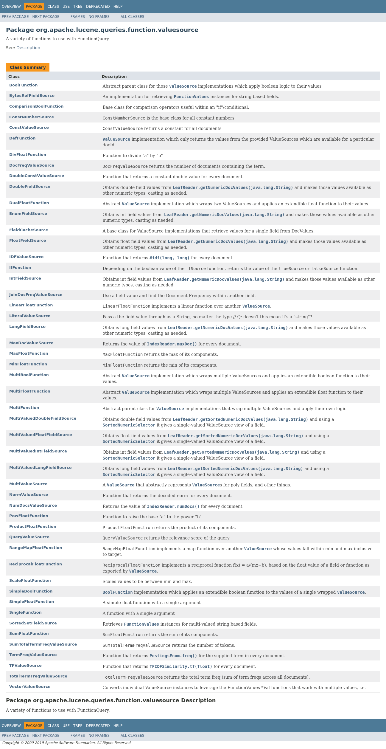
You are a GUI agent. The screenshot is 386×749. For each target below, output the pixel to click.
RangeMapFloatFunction (35, 547)
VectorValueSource (30, 686)
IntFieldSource (25, 278)
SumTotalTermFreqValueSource (43, 644)
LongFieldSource (27, 326)
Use (66, 6)
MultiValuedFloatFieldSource (40, 434)
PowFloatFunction (28, 516)
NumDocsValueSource (33, 505)
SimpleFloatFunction (31, 601)
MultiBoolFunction (29, 375)
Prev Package (15, 17)
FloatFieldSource (27, 240)
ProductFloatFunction (32, 526)
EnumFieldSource (28, 213)
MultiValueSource (28, 484)
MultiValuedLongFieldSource (40, 467)
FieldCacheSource (28, 230)
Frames (78, 17)
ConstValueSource (29, 127)
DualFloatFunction (29, 203)
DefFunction (22, 138)
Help (118, 6)
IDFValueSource (26, 257)
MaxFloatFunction (28, 353)
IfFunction (20, 267)
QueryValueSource (29, 537)
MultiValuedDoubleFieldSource (42, 418)
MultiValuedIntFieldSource (38, 451)
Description (28, 47)
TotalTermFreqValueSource (38, 676)
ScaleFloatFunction (30, 580)
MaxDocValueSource (31, 343)
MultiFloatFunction (29, 391)
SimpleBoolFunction (30, 591)
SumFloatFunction (29, 633)
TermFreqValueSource (33, 654)
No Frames (99, 17)
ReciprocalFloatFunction (35, 564)
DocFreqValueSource (31, 165)
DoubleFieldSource (29, 186)
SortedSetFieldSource (33, 623)
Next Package (46, 17)
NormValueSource (28, 494)
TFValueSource (25, 665)
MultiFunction (24, 407)
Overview (11, 6)
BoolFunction (23, 85)
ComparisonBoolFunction (36, 106)
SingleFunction (25, 612)
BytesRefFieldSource (32, 95)
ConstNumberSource (31, 117)
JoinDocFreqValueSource (36, 294)
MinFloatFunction (28, 364)
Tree (78, 6)
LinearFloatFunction (31, 305)
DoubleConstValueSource (36, 175)
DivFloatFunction (27, 154)
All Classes (132, 17)
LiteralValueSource (30, 316)
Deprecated (98, 6)
